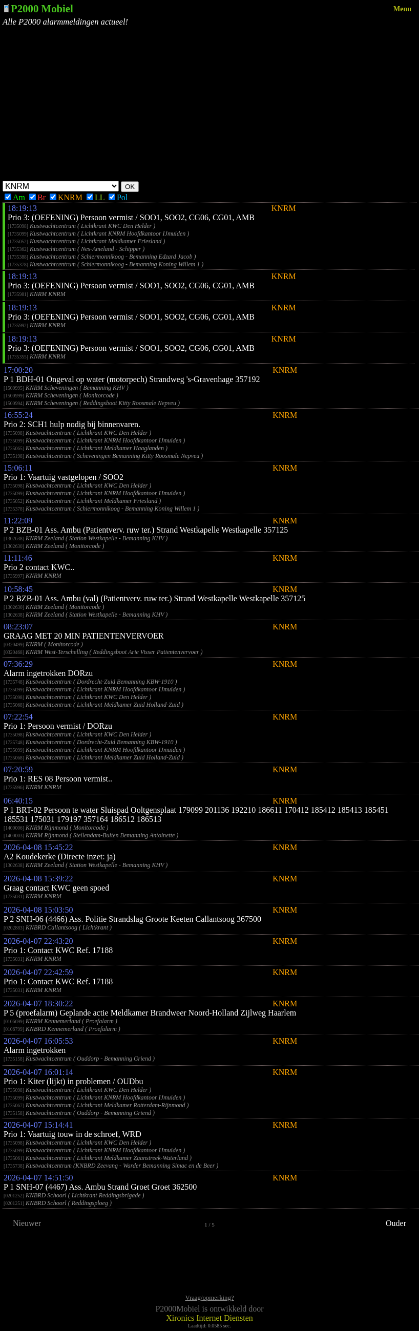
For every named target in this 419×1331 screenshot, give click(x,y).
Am (15, 197)
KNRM (66, 197)
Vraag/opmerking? (209, 1297)
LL (95, 197)
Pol (118, 197)
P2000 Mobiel (42, 8)
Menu (402, 9)
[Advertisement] (209, 104)
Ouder (396, 1223)
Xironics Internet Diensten (209, 1318)
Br (37, 197)
